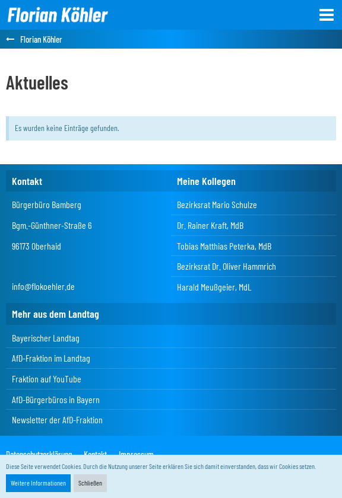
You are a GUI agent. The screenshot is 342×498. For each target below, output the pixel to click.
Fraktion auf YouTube (46, 378)
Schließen (90, 482)
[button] (326, 15)
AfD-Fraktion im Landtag (51, 357)
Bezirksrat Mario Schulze (217, 204)
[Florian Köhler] (57, 15)
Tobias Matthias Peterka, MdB (224, 245)
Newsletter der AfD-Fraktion (57, 419)
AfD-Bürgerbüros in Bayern (56, 399)
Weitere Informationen (38, 482)
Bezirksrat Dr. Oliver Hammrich (226, 266)
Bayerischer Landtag (46, 337)
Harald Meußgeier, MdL (214, 286)
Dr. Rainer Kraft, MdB (210, 225)
